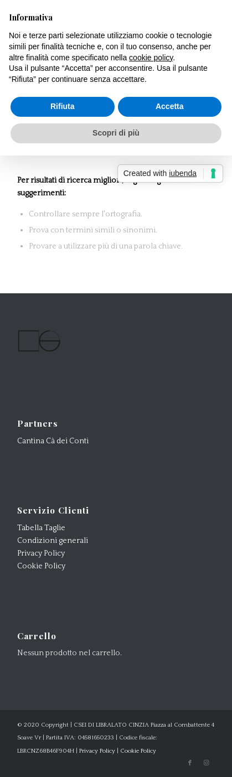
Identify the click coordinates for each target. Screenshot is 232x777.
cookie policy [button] (151, 57)
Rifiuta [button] (62, 106)
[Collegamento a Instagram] (206, 763)
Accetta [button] (170, 106)
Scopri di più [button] (116, 132)
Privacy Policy (41, 553)
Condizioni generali (52, 540)
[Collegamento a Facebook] (190, 763)
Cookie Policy (41, 566)
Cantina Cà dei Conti (53, 441)
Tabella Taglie (41, 528)
